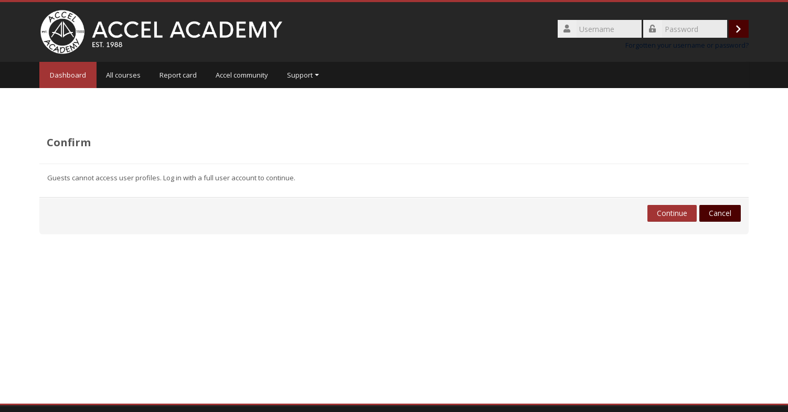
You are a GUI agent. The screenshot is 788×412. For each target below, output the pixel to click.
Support (303, 75)
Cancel (720, 213)
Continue (672, 213)
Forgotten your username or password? (687, 45)
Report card (178, 75)
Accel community (242, 75)
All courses (123, 75)
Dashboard (68, 75)
